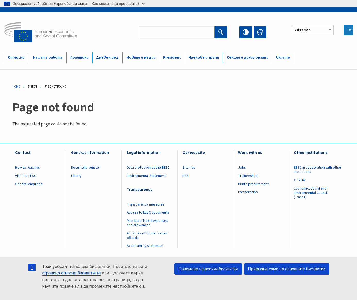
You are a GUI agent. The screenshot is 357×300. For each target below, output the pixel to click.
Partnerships (248, 192)
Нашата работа (48, 57)
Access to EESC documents (148, 212)
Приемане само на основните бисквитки (286, 269)
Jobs (242, 167)
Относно (16, 57)
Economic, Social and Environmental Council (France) (311, 193)
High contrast (245, 32)
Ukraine (283, 57)
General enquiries (29, 184)
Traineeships (248, 175)
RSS (185, 175)
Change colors (260, 32)
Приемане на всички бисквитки (208, 269)
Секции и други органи (247, 57)
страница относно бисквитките (71, 273)
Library (76, 175)
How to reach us (27, 167)
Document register (85, 167)
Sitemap (188, 167)
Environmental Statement (146, 175)
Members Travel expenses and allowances (147, 223)
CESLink (300, 180)
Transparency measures (145, 204)
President (172, 57)
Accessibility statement (145, 245)
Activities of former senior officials (147, 235)
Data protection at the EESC (148, 167)
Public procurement (253, 184)
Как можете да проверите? (118, 3)
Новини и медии (141, 57)
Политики (79, 57)
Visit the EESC (25, 175)
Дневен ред (107, 57)
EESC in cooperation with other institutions (317, 170)
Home (16, 87)
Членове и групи (204, 57)
